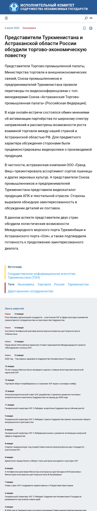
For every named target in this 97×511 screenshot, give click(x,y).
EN (91, 18)
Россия (59, 284)
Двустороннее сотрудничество (30, 291)
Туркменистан (78, 284)
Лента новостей (14, 308)
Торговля (44, 284)
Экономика (25, 284)
